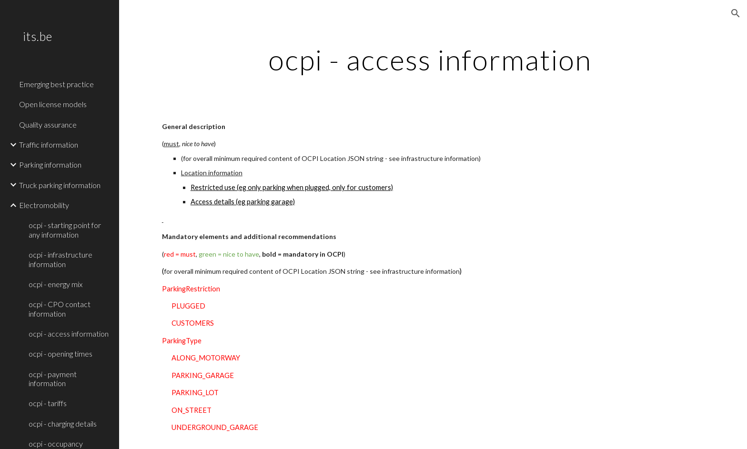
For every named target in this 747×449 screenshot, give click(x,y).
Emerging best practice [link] (56, 84)
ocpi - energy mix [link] (55, 284)
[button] (735, 13)
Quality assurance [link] (48, 124)
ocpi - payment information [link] (53, 378)
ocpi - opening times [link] (60, 353)
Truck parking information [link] (60, 185)
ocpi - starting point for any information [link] (65, 229)
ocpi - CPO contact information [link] (60, 308)
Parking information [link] (50, 164)
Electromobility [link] (44, 205)
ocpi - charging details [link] (63, 423)
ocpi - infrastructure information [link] (60, 259)
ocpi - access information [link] (69, 333)
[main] (433, 59)
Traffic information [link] (48, 144)
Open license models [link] (53, 104)
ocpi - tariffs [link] (48, 403)
